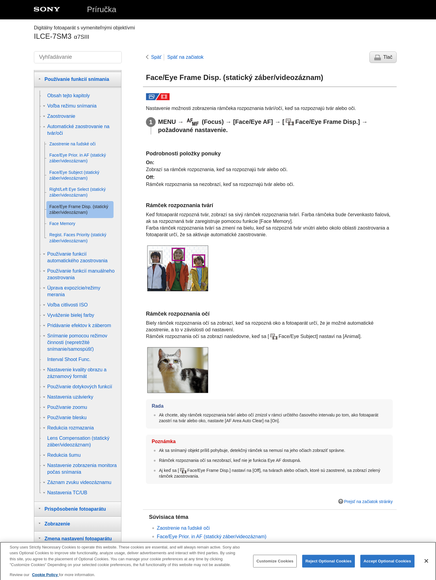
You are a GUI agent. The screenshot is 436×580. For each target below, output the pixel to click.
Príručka (101, 9)
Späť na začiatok (185, 57)
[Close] (426, 565)
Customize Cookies (274, 565)
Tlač (387, 57)
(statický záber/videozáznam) (211, 536)
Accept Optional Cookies (387, 565)
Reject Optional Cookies (329, 565)
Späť (156, 57)
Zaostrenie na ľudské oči (183, 528)
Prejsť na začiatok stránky (368, 501)
